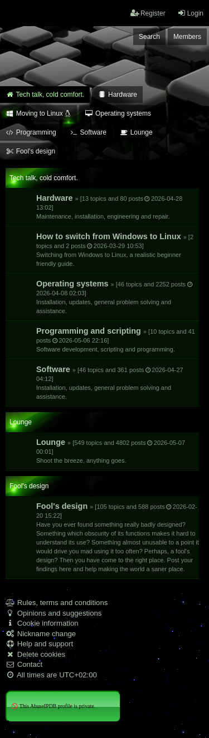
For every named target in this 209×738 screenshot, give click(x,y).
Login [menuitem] (190, 13)
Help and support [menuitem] (39, 644)
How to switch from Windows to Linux (114, 249)
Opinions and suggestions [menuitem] (53, 613)
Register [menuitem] (148, 13)
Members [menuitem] (187, 37)
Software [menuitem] (88, 132)
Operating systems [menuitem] (118, 113)
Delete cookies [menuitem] (35, 654)
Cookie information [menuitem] (42, 623)
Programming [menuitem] (31, 132)
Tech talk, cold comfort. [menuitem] (45, 94)
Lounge (110, 451)
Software (109, 382)
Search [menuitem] (149, 37)
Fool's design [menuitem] (30, 151)
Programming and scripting (115, 339)
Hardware (109, 207)
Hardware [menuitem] (117, 94)
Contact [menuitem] (24, 664)
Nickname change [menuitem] (41, 634)
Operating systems (114, 296)
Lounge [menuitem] (136, 132)
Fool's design (117, 537)
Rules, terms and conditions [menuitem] (57, 602)
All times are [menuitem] (51, 675)
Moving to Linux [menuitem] (38, 113)
